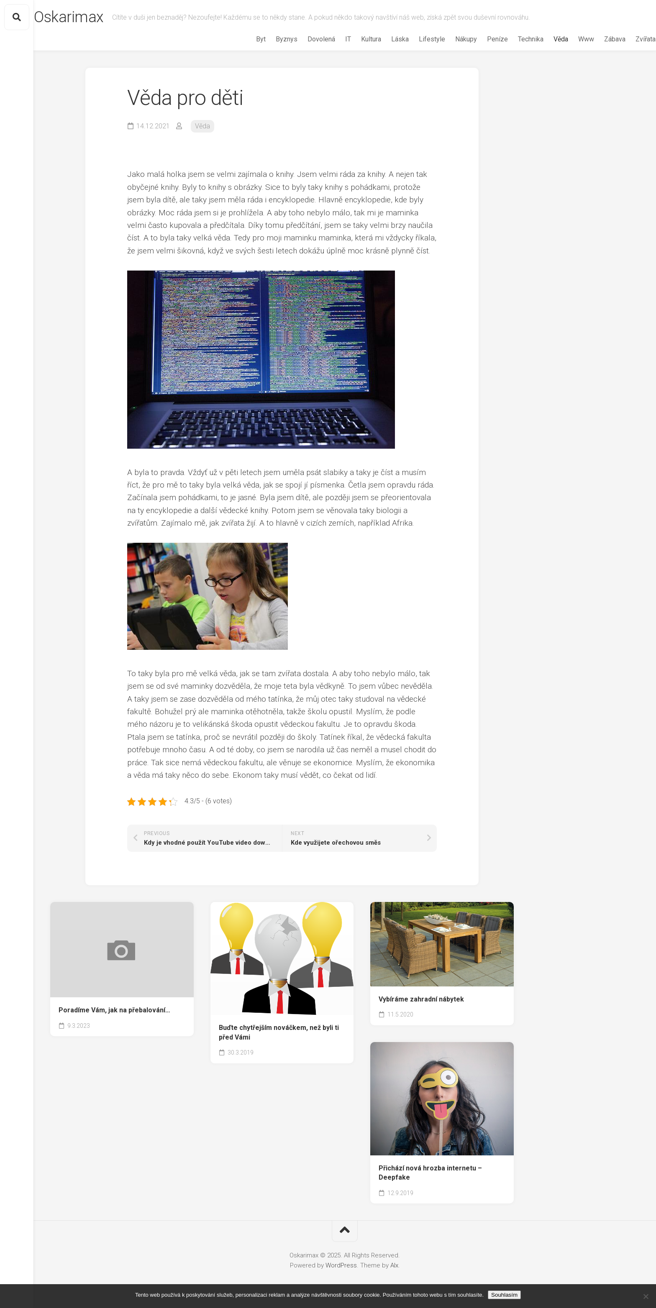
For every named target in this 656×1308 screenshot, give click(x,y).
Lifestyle (415, 39)
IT (332, 39)
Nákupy (450, 39)
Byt (244, 39)
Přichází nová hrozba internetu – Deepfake (430, 1173)
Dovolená (305, 39)
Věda (544, 39)
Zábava (598, 39)
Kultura (355, 39)
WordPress (341, 1265)
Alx (394, 1265)
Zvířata (629, 39)
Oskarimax (85, 17)
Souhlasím (504, 1295)
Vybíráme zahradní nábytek (421, 999)
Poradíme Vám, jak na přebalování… (114, 1010)
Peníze (481, 39)
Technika (514, 39)
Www (570, 39)
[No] (645, 1296)
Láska (383, 39)
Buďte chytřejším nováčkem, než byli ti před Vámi (279, 1032)
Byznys (270, 39)
